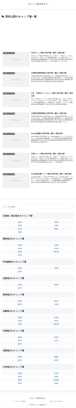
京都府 (20, 321)
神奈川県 (56, 252)
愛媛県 (56, 357)
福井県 (56, 285)
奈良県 (56, 321)
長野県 (56, 268)
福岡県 (20, 373)
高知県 (56, 360)
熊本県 (20, 383)
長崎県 (20, 380)
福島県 (56, 229)
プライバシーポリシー (57, 401)
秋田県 (56, 222)
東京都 (56, 248)
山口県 (56, 340)
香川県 (20, 360)
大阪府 (20, 324)
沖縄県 (56, 383)
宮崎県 (56, 377)
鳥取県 (20, 337)
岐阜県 (20, 301)
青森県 (20, 225)
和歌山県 (56, 324)
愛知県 (56, 301)
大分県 (56, 373)
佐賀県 (20, 377)
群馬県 (20, 252)
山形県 (56, 225)
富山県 (20, 285)
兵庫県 (56, 317)
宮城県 (20, 232)
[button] (72, 207)
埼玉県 (20, 255)
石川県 (20, 288)
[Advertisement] (38, 34)
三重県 (56, 304)
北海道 (20, 222)
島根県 (20, 340)
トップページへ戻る (19, 401)
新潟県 (20, 268)
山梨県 (20, 271)
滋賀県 (20, 317)
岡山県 (20, 344)
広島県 (56, 337)
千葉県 (56, 245)
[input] (38, 207)
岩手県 (20, 229)
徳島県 (20, 357)
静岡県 (20, 304)
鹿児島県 (56, 380)
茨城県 (20, 245)
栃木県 (20, 248)
